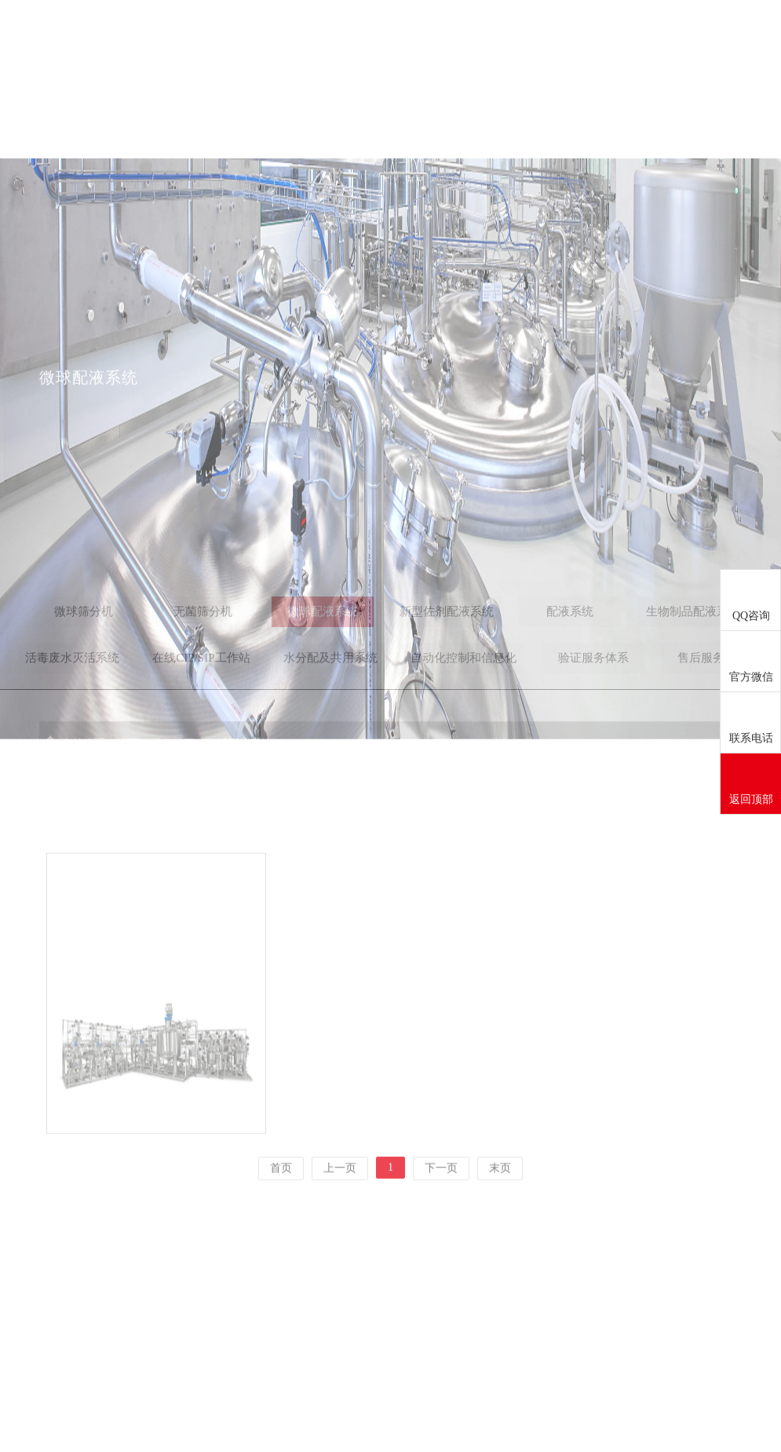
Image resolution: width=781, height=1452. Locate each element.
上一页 (339, 1198)
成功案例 (614, 37)
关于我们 (355, 37)
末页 (500, 1198)
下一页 (441, 1198)
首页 (268, 37)
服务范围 (527, 37)
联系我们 (700, 37)
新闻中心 (441, 37)
